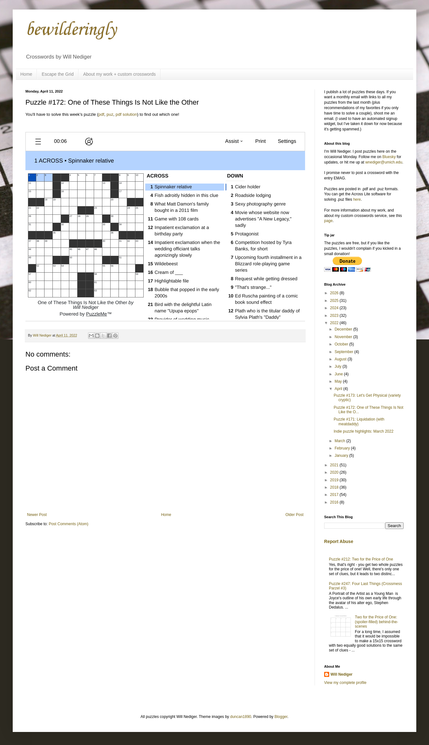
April (339, 388)
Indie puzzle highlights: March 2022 (363, 431)
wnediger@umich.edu (383, 162)
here (357, 199)
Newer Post (37, 514)
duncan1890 (240, 716)
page (328, 221)
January (342, 455)
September (344, 352)
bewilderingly (70, 30)
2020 (335, 472)
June (339, 374)
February (343, 448)
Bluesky (389, 157)
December (344, 329)
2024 (335, 308)
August (341, 359)
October (342, 344)
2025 (335, 300)
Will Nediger (341, 674)
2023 (335, 315)
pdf (101, 114)
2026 (335, 293)
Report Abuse (338, 541)
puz (109, 114)
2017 (335, 494)
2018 (335, 487)
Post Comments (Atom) (68, 524)
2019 (335, 480)
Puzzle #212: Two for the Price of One (361, 559)
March (340, 441)
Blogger (281, 716)
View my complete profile (345, 682)
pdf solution (126, 114)
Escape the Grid (57, 74)
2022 (335, 323)
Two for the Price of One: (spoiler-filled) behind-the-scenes (376, 622)
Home (26, 74)
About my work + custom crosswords (119, 74)
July (339, 366)
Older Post (294, 514)
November (344, 337)
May (339, 381)
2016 (335, 502)
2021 (335, 465)
